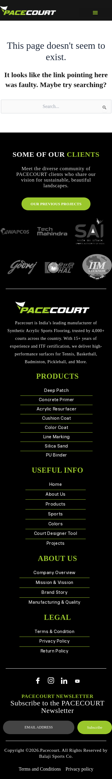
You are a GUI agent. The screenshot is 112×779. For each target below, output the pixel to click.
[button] (95, 12)
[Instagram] (51, 681)
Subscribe (94, 727)
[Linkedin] (64, 681)
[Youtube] (77, 681)
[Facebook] (37, 681)
